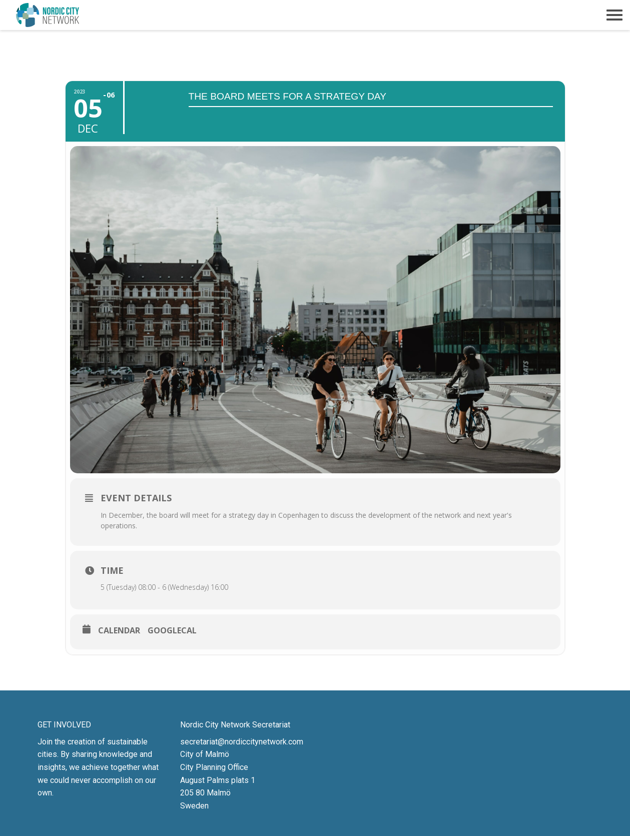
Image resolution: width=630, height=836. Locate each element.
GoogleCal (172, 631)
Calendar (119, 631)
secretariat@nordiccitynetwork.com (241, 741)
